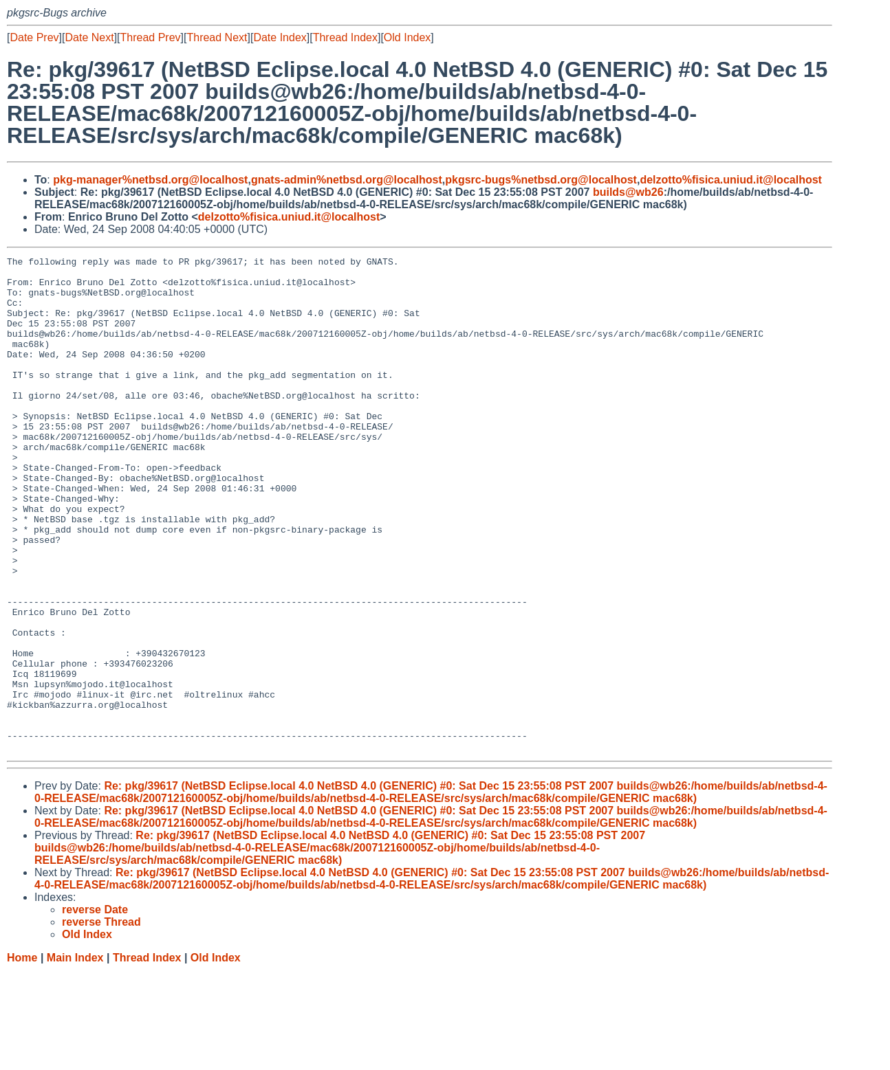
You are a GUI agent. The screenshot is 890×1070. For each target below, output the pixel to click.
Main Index (75, 1056)
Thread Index (345, 37)
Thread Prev (150, 37)
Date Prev (34, 37)
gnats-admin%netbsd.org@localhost (346, 180)
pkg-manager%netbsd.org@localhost (150, 180)
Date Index (279, 37)
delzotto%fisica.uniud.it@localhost (731, 180)
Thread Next (216, 37)
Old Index (407, 37)
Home (22, 1056)
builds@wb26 (628, 192)
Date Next (89, 37)
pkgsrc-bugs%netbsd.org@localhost (541, 180)
